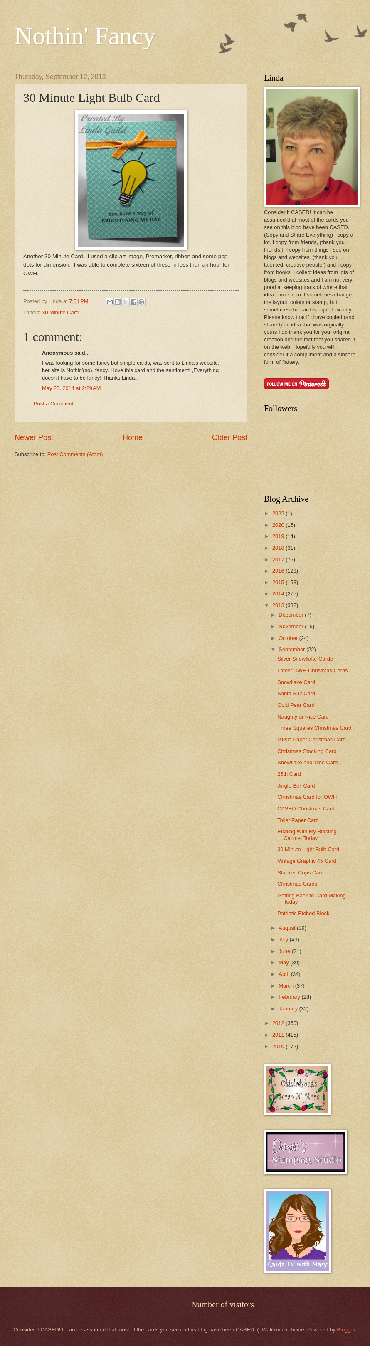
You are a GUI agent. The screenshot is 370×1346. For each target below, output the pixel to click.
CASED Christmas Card (305, 808)
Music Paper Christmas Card (311, 739)
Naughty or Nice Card (303, 717)
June (285, 951)
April (285, 974)
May (284, 962)
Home (133, 437)
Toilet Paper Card (297, 820)
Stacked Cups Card (300, 872)
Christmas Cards (297, 884)
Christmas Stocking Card (306, 751)
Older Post (229, 437)
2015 (279, 582)
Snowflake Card (296, 682)
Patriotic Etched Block (303, 913)
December (292, 615)
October (289, 638)
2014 (279, 593)
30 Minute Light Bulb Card (308, 849)
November (292, 626)
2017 (279, 559)
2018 (279, 548)
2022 (279, 513)
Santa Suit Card (296, 693)
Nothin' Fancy (85, 35)
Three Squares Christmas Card (314, 728)
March (287, 986)
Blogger (346, 1329)
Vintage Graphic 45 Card (306, 861)
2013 (279, 605)
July (284, 939)
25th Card (289, 774)
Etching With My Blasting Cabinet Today (306, 834)
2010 (279, 1046)
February (290, 997)
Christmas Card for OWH (307, 797)
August (288, 928)
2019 (279, 536)
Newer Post (34, 437)
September (292, 649)
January (289, 1008)
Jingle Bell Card (296, 786)
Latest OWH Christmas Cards (312, 670)
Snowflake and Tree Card (307, 762)
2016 (279, 571)
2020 (279, 525)
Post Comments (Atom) (75, 454)
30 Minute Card (60, 312)
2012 (279, 1023)
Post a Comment (54, 403)
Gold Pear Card (295, 705)
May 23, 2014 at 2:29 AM (71, 388)
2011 (279, 1035)
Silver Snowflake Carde (305, 659)
